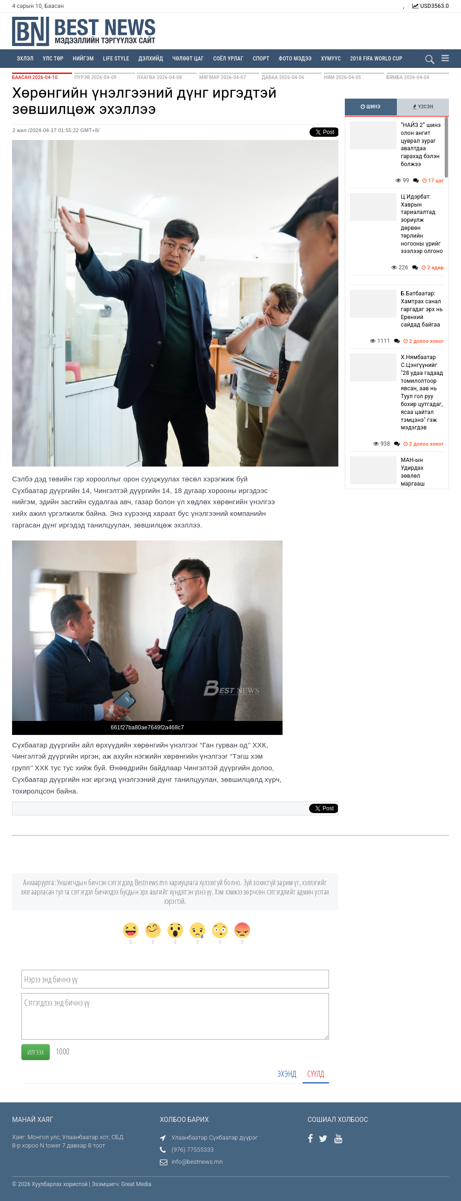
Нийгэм (83, 58)
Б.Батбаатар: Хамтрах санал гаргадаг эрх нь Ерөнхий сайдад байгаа (422, 309)
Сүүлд (315, 1073)
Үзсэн (423, 107)
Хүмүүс (331, 58)
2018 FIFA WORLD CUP (376, 58)
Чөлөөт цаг (188, 58)
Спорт (261, 58)
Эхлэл (25, 58)
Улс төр (53, 58)
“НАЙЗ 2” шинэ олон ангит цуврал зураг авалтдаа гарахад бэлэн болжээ (421, 144)
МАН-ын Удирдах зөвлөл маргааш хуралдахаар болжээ (418, 479)
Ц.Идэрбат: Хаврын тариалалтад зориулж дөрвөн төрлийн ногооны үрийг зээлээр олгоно (422, 224)
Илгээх (35, 1052)
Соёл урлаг (228, 58)
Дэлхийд (150, 58)
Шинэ (370, 107)
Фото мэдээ (295, 58)
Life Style (116, 58)
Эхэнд (286, 1073)
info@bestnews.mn (197, 1161)
